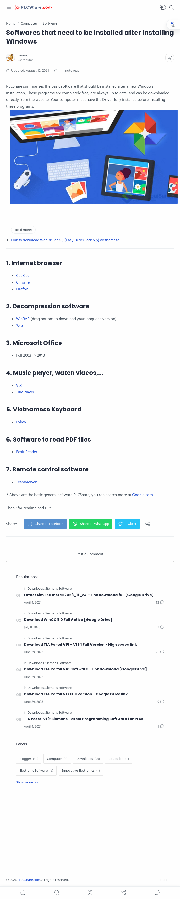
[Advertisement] (90, 831)
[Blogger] (28, 759)
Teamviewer (26, 481)
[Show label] (27, 782)
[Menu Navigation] (8, 7)
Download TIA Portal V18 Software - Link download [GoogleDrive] (85, 669)
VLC (19, 385)
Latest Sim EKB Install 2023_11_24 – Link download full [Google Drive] (89, 594)
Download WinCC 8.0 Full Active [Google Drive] (68, 619)
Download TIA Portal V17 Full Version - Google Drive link (76, 694)
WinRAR (23, 318)
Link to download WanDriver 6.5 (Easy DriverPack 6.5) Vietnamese (65, 240)
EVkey (21, 421)
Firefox (22, 288)
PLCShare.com (29, 880)
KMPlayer (26, 392)
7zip (19, 325)
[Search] (171, 7)
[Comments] (160, 602)
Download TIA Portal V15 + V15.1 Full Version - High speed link (80, 644)
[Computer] (57, 759)
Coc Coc (22, 275)
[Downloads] (36, 588)
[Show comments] (157, 892)
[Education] (118, 759)
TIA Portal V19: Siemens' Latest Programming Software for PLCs (83, 718)
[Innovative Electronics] (81, 771)
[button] (163, 7)
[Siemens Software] (58, 588)
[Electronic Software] (36, 771)
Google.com (142, 494)
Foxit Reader (26, 451)
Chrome (23, 282)
